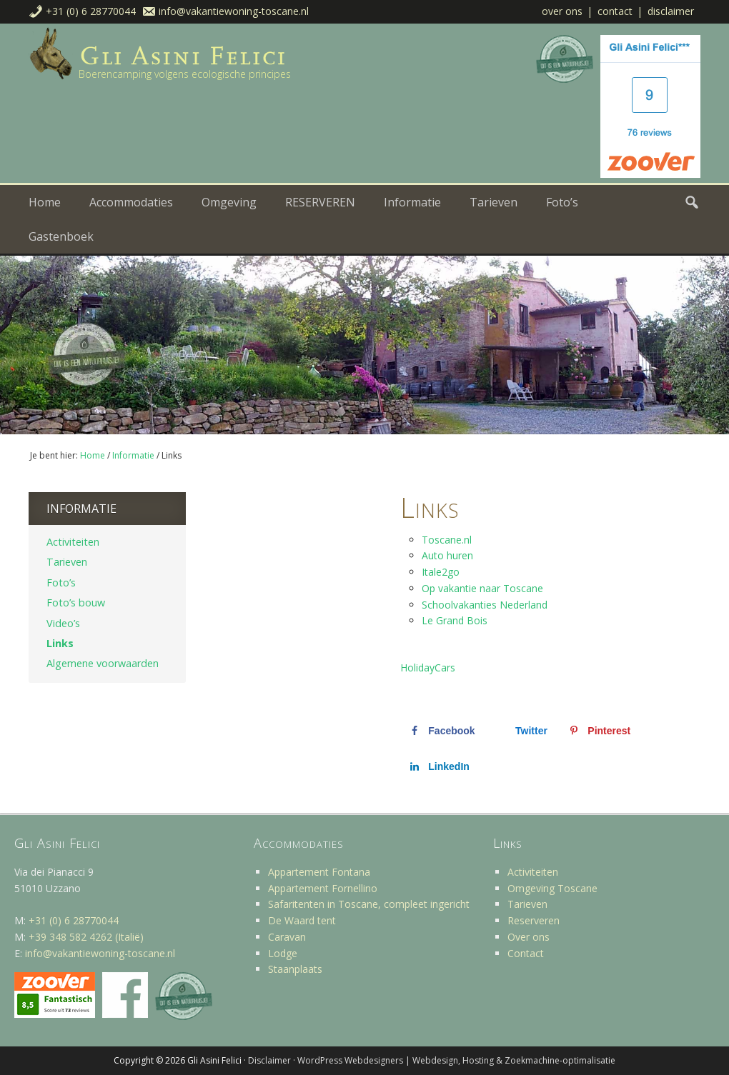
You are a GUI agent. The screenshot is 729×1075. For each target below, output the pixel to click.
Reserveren (533, 920)
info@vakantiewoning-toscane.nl (234, 11)
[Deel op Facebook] (440, 730)
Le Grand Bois (454, 620)
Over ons (562, 11)
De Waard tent (302, 920)
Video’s (63, 623)
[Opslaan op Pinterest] (598, 730)
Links (60, 643)
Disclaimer (671, 11)
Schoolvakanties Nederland (484, 604)
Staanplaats (295, 969)
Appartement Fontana (319, 872)
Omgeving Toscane (552, 888)
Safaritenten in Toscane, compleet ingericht (369, 904)
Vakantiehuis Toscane (171, 55)
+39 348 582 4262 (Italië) (86, 937)
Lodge (282, 953)
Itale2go (441, 572)
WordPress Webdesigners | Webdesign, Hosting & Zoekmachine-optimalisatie (456, 1060)
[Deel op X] (520, 730)
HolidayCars (427, 667)
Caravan (287, 937)
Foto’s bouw (75, 602)
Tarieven (66, 562)
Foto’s (61, 582)
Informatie (81, 508)
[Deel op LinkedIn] (438, 766)
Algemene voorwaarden (102, 663)
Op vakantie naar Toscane (482, 588)
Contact (615, 11)
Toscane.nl (447, 539)
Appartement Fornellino (322, 888)
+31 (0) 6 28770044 (91, 11)
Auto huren (447, 555)
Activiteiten (72, 542)
